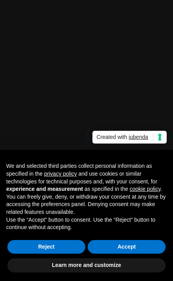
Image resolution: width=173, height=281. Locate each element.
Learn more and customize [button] (86, 265)
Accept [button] (127, 247)
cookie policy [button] (145, 189)
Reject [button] (46, 247)
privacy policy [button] (60, 174)
